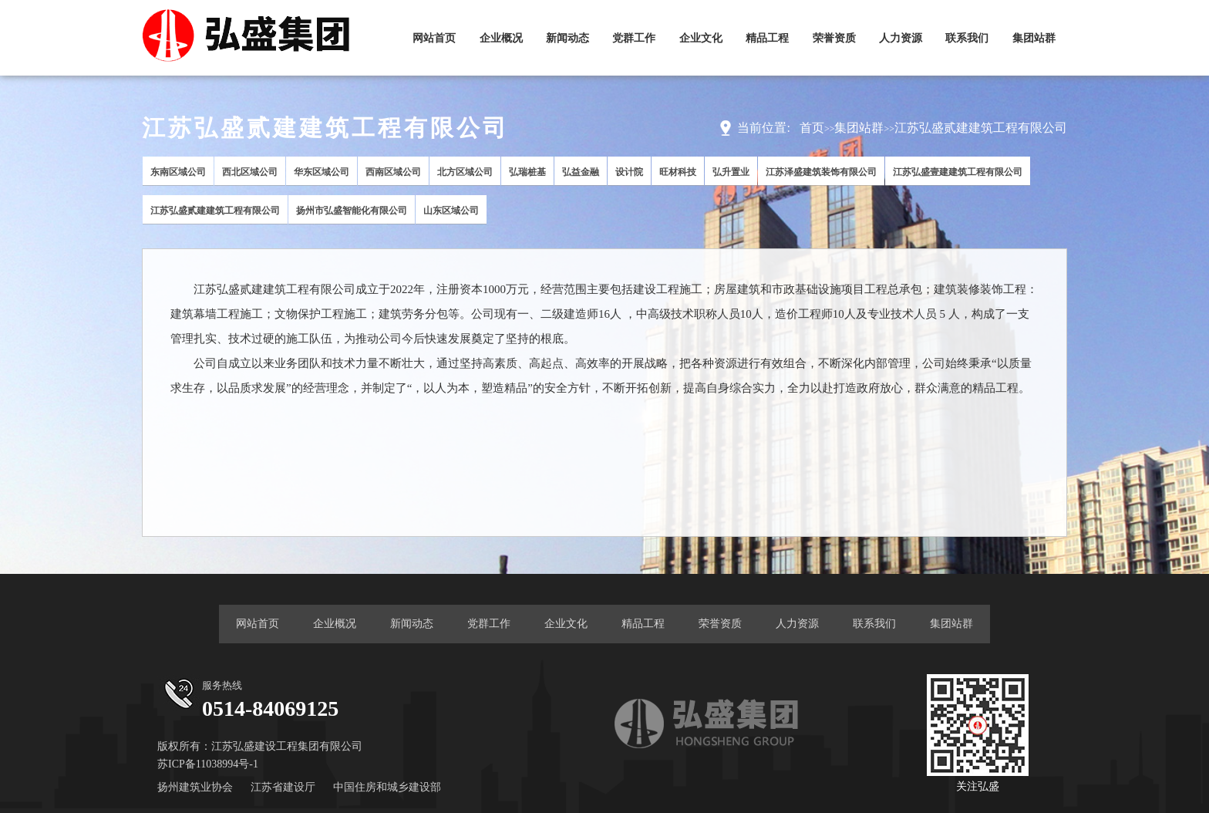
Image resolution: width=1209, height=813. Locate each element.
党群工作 (633, 38)
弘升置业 (730, 172)
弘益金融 (580, 172)
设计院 (629, 172)
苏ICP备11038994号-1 (207, 764)
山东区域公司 (451, 210)
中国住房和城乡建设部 (387, 787)
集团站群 (1034, 38)
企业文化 (700, 38)
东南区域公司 (178, 172)
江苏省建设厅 (283, 787)
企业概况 (501, 38)
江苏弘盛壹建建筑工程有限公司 (957, 172)
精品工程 (767, 38)
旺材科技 (677, 172)
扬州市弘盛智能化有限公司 (351, 210)
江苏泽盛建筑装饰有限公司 (821, 172)
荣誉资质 (834, 38)
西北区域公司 (250, 172)
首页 (812, 127)
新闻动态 (567, 38)
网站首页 (434, 38)
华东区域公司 (321, 172)
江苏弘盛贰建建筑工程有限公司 (980, 127)
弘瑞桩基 (527, 172)
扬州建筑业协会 (195, 787)
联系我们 (966, 38)
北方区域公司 (465, 172)
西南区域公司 (393, 172)
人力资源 (900, 38)
